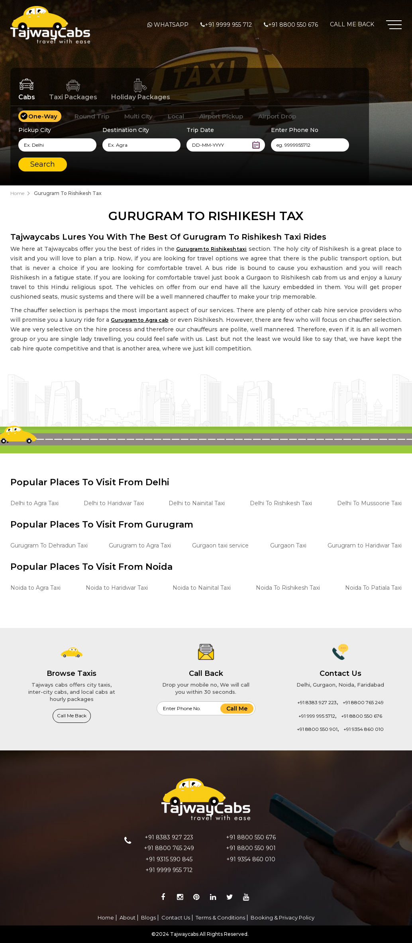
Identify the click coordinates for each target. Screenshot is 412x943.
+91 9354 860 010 (363, 729)
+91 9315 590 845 (168, 859)
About (127, 917)
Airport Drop (277, 116)
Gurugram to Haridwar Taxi (365, 545)
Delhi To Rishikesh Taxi (281, 503)
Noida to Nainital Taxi (202, 587)
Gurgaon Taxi (288, 545)
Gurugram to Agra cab (140, 320)
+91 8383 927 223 (317, 702)
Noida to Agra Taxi (35, 587)
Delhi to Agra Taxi (34, 503)
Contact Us (175, 917)
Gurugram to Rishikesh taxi (211, 249)
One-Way (42, 116)
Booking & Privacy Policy (282, 917)
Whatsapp (171, 24)
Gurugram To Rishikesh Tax (68, 193)
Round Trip (92, 116)
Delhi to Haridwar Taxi (114, 503)
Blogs (148, 917)
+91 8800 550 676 (293, 24)
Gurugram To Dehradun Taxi (49, 545)
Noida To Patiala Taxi (373, 587)
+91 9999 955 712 (228, 24)
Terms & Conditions (220, 917)
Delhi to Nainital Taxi (197, 503)
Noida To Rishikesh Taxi (288, 587)
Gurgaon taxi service (220, 545)
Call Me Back (352, 24)
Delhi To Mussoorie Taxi (369, 503)
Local (176, 116)
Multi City (138, 116)
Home (17, 193)
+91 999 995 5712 (316, 716)
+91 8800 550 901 (317, 729)
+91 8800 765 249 (363, 702)
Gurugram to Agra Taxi (140, 545)
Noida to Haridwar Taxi (117, 587)
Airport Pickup (221, 116)
